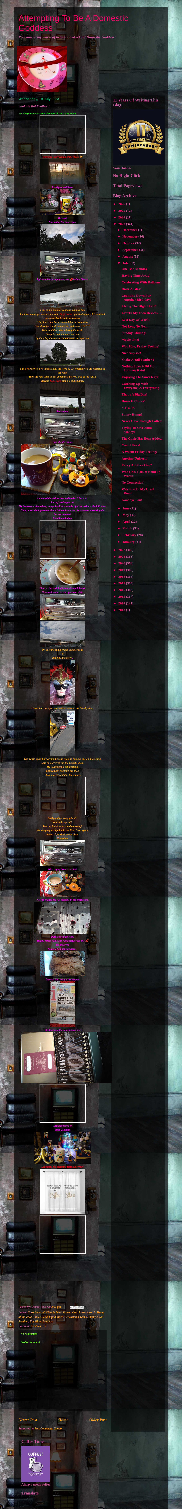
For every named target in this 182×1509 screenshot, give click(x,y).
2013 (122, 610)
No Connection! (133, 482)
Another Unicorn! (135, 458)
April (126, 521)
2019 (122, 570)
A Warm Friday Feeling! (139, 452)
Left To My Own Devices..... (142, 313)
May (126, 515)
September (130, 250)
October (128, 243)
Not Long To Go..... (135, 326)
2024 (122, 217)
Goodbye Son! (132, 500)
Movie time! (130, 339)
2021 (122, 556)
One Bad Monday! (135, 269)
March (127, 528)
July (126, 263)
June (126, 508)
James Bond (40, 1316)
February (129, 535)
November (130, 236)
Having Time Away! (136, 275)
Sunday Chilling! (134, 333)
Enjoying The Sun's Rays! (140, 377)
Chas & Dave (54, 1312)
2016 (122, 590)
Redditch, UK (38, 1326)
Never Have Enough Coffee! (142, 421)
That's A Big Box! (134, 394)
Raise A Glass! (132, 289)
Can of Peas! (131, 445)
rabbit (83, 1316)
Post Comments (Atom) (48, 1428)
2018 (122, 576)
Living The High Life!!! (139, 306)
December (130, 230)
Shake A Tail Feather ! (138, 359)
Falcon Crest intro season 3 (79, 1312)
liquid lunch (56, 1316)
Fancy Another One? (137, 465)
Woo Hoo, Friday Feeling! (140, 346)
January (128, 541)
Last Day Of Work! (136, 319)
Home (63, 1419)
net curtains (72, 1316)
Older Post (98, 1419)
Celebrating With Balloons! (141, 282)
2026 (122, 204)
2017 (122, 583)
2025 (122, 210)
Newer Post (27, 1419)
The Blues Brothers (41, 1321)
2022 (122, 550)
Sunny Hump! (132, 414)
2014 (122, 603)
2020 (122, 563)
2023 (122, 224)
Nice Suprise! (131, 353)
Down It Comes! (133, 401)
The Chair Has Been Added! (142, 438)
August (128, 256)
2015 (122, 596)
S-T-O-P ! (128, 408)
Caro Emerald (36, 1312)
